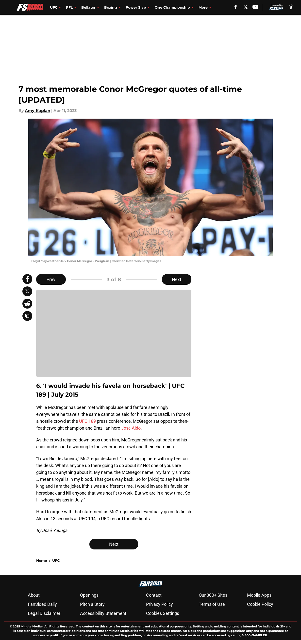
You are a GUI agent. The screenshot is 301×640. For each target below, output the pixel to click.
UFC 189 (87, 421)
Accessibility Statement (103, 613)
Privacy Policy (159, 604)
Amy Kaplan (37, 110)
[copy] (27, 316)
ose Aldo (132, 428)
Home (41, 560)
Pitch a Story (92, 604)
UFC (56, 560)
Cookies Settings (162, 613)
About (34, 595)
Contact (154, 595)
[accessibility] (291, 6)
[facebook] (235, 7)
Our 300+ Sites (213, 595)
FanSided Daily (42, 604)
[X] (246, 7)
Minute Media (31, 626)
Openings (89, 595)
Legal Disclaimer (44, 613)
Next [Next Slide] (176, 279)
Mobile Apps (259, 595)
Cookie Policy (260, 604)
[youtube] (255, 7)
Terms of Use (212, 604)
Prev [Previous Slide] (51, 279)
